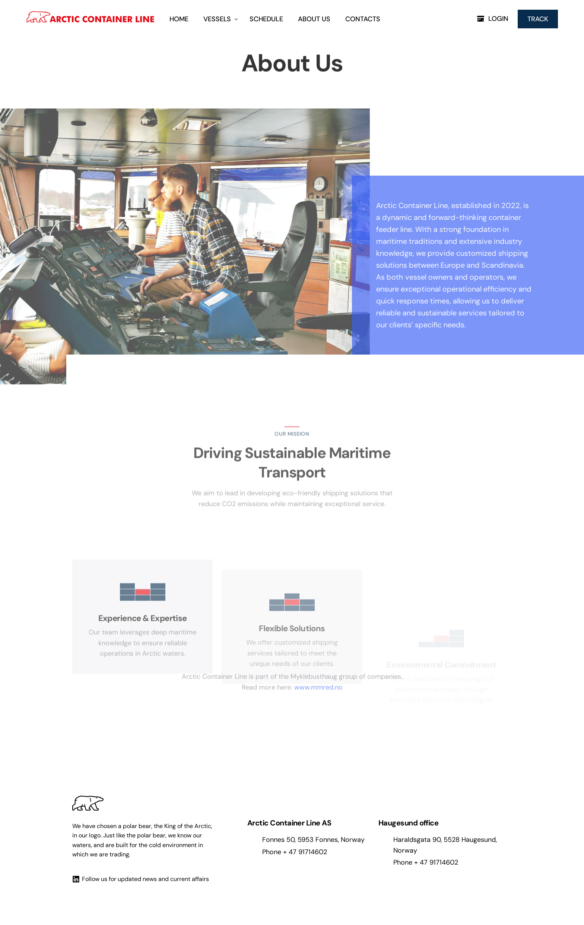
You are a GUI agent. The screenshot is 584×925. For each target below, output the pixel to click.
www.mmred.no (318, 664)
